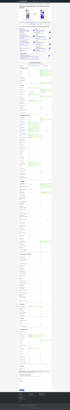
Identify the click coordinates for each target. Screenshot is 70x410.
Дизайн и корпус (22, 22)
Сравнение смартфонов (35, 1)
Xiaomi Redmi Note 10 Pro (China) (24, 30)
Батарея (48, 22)
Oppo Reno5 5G (21, 32)
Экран (27, 22)
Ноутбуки (48, 1)
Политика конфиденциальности (30, 405)
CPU (45, 1)
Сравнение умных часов (32, 395)
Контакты (23, 405)
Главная (20, 3)
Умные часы (42, 1)
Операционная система (43, 22)
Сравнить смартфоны (25, 3)
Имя (20, 378)
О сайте (20, 405)
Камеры (37, 22)
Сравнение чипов (41, 395)
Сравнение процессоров (22, 399)
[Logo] (23, 1)
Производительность (32, 22)
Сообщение (21, 381)
